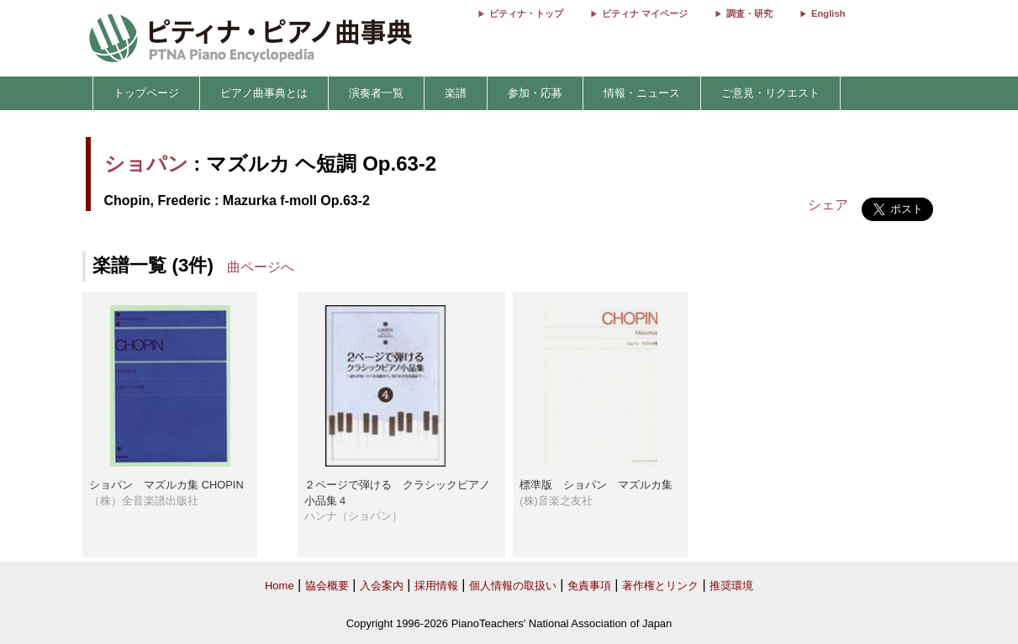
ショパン (146, 163)
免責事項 (589, 585)
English (828, 13)
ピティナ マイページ (645, 13)
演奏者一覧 (376, 93)
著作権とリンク (660, 585)
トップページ (146, 93)
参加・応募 (535, 93)
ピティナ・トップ (526, 13)
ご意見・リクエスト (770, 93)
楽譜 (456, 93)
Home (279, 585)
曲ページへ (260, 267)
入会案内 (382, 585)
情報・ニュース (642, 93)
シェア (828, 205)
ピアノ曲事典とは (264, 93)
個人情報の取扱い (512, 585)
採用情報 (436, 585)
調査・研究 (749, 13)
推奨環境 (731, 585)
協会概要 (327, 585)
